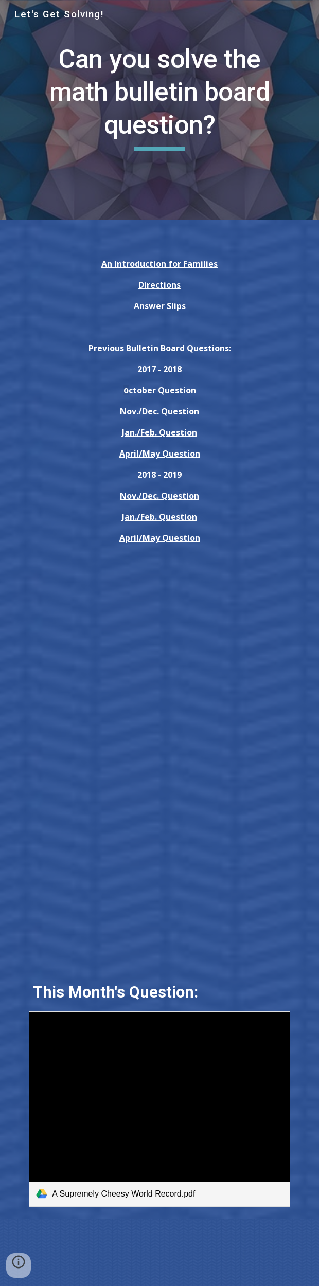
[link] (159, 1109)
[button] (18, 1265)
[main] (159, 96)
